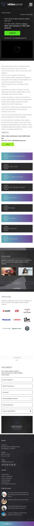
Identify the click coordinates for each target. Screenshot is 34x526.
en (29, 6)
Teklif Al (12, 33)
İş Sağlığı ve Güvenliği (16, 177)
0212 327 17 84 (5, 456)
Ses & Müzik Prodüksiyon (8, 484)
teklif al (8, 144)
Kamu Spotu (13, 197)
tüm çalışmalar (17, 283)
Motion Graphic (6, 480)
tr (31, 6)
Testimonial (13, 228)
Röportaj (12, 208)
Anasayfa (22, 14)
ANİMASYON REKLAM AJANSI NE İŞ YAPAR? (18, 499)
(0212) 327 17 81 (10, 38)
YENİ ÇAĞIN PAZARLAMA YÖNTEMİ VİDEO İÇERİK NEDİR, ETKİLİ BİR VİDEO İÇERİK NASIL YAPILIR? (18, 494)
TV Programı (13, 218)
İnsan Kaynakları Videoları (17, 187)
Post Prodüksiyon (6, 478)
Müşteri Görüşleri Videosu (17, 156)
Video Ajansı (5, 474)
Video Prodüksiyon (7, 476)
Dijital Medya (5, 482)
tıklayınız (24, 24)
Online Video (13, 239)
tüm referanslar (17, 357)
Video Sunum (14, 166)
